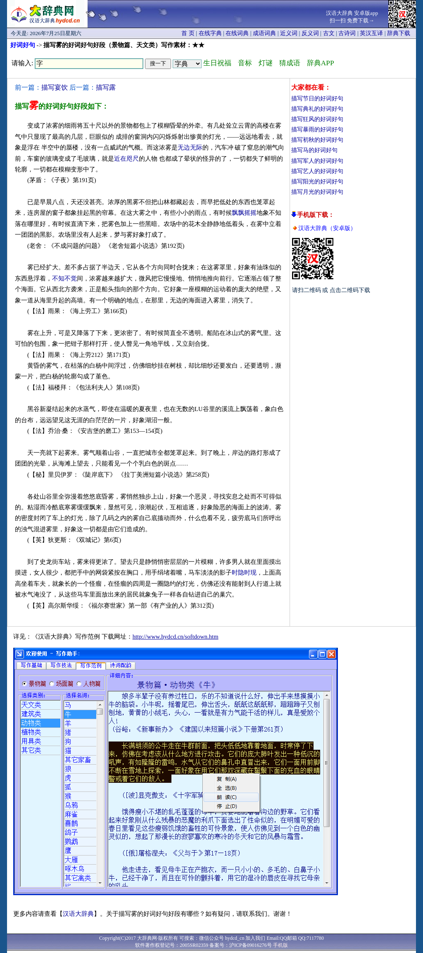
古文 (329, 33)
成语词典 (264, 33)
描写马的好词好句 (314, 150)
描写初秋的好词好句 (317, 140)
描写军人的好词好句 (317, 161)
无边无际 (190, 147)
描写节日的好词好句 (317, 98)
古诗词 (347, 33)
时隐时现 (244, 572)
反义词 (310, 33)
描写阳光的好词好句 (317, 181)
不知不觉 (64, 278)
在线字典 (210, 33)
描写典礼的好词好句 (317, 109)
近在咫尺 (126, 158)
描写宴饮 (54, 87)
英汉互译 (371, 33)
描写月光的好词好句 (317, 192)
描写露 (106, 87)
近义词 (288, 33)
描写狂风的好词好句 (317, 119)
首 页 (188, 33)
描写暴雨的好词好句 (317, 129)
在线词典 (237, 33)
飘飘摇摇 (244, 212)
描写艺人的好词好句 (317, 171)
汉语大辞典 (78, 913)
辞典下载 (398, 33)
